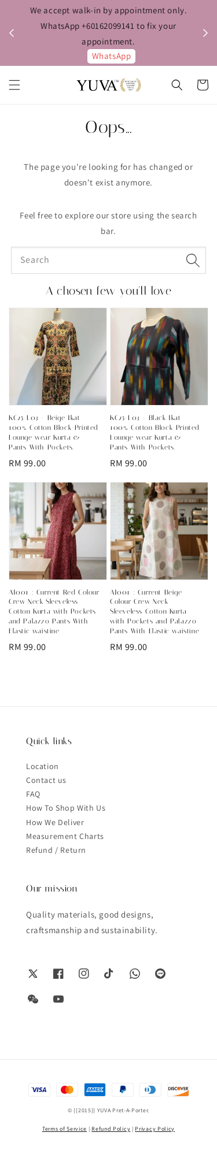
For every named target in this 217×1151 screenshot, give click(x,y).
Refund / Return (56, 850)
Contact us (46, 780)
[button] (14, 85)
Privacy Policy (155, 1129)
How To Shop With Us (65, 808)
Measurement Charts (65, 836)
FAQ (33, 794)
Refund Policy (110, 1129)
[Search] (192, 260)
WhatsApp (111, 55)
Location (42, 766)
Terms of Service (64, 1129)
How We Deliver (55, 822)
